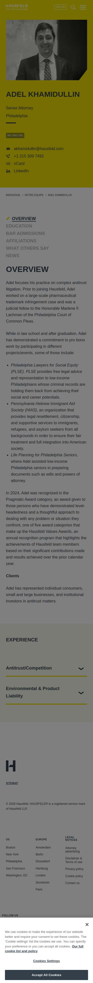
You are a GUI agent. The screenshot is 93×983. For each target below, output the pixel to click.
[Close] (87, 928)
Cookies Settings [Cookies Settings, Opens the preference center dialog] (46, 965)
